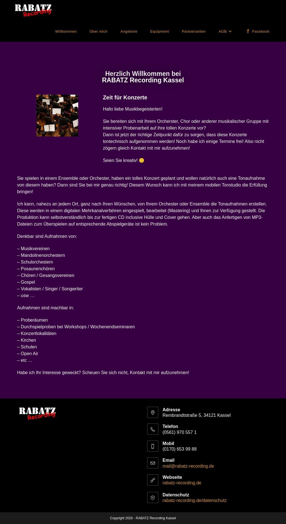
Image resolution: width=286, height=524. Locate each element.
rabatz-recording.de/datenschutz (195, 500)
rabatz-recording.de (182, 482)
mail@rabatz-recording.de (188, 466)
